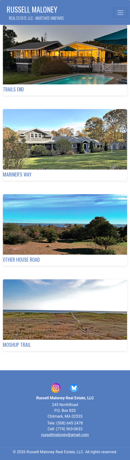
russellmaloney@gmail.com (65, 434)
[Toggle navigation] (120, 12)
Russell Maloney (35, 12)
